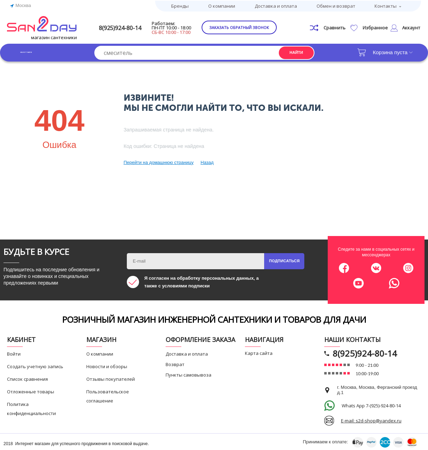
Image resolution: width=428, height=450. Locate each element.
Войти (14, 353)
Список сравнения (27, 378)
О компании (221, 5)
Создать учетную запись (35, 365)
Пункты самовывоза (188, 374)
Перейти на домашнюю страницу (159, 161)
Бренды (180, 5)
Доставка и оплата (276, 5)
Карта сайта (259, 352)
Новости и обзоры (106, 365)
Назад (207, 161)
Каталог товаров (42, 51)
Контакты (386, 5)
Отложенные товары (30, 390)
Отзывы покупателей (110, 378)
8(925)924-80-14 (131, 27)
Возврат (175, 363)
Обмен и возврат (336, 5)
